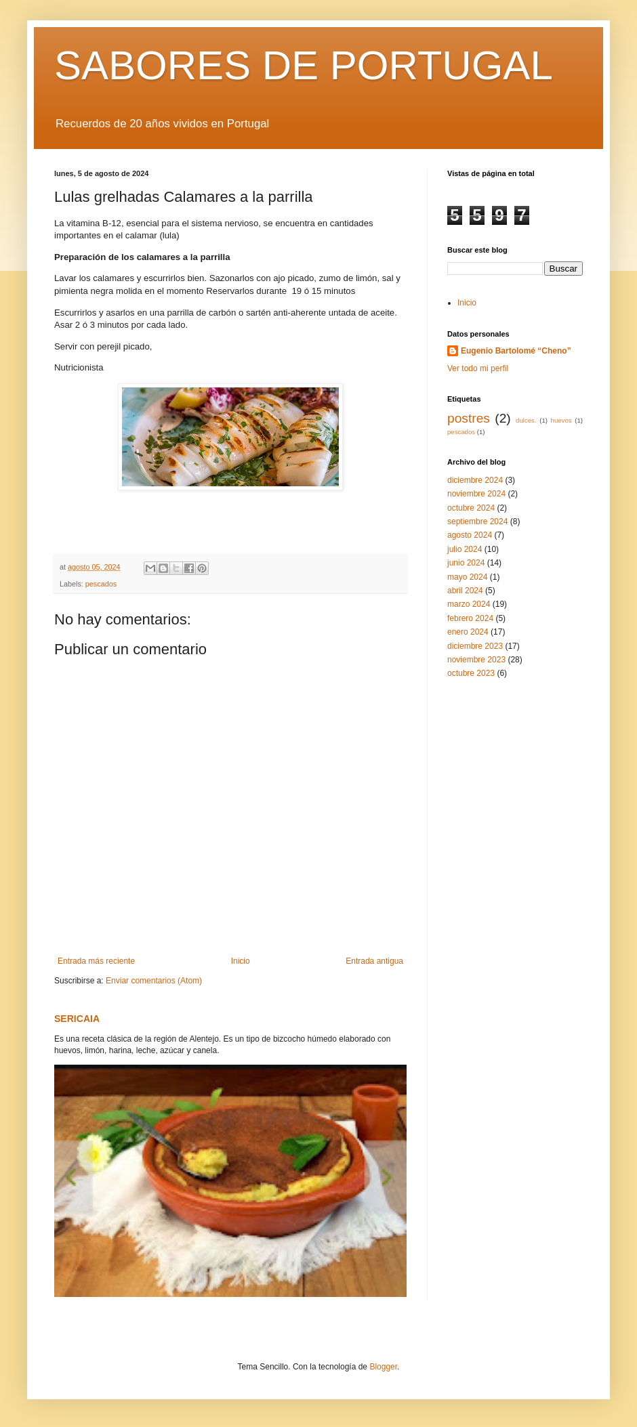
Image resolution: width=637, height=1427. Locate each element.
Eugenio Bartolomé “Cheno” (516, 351)
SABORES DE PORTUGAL (303, 65)
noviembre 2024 (476, 493)
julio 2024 (464, 549)
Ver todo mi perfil (477, 368)
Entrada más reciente (96, 961)
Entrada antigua (374, 961)
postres (468, 418)
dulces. (526, 420)
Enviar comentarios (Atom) (154, 980)
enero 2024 (468, 632)
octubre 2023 (471, 673)
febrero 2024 (470, 618)
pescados (101, 584)
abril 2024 (465, 590)
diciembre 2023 (475, 646)
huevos (561, 420)
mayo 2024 (467, 577)
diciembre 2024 (475, 480)
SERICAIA (77, 1018)
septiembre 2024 (477, 521)
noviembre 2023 (476, 659)
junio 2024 (466, 563)
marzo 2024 (468, 604)
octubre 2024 (471, 508)
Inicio (240, 961)
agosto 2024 (469, 535)
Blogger (383, 1366)
